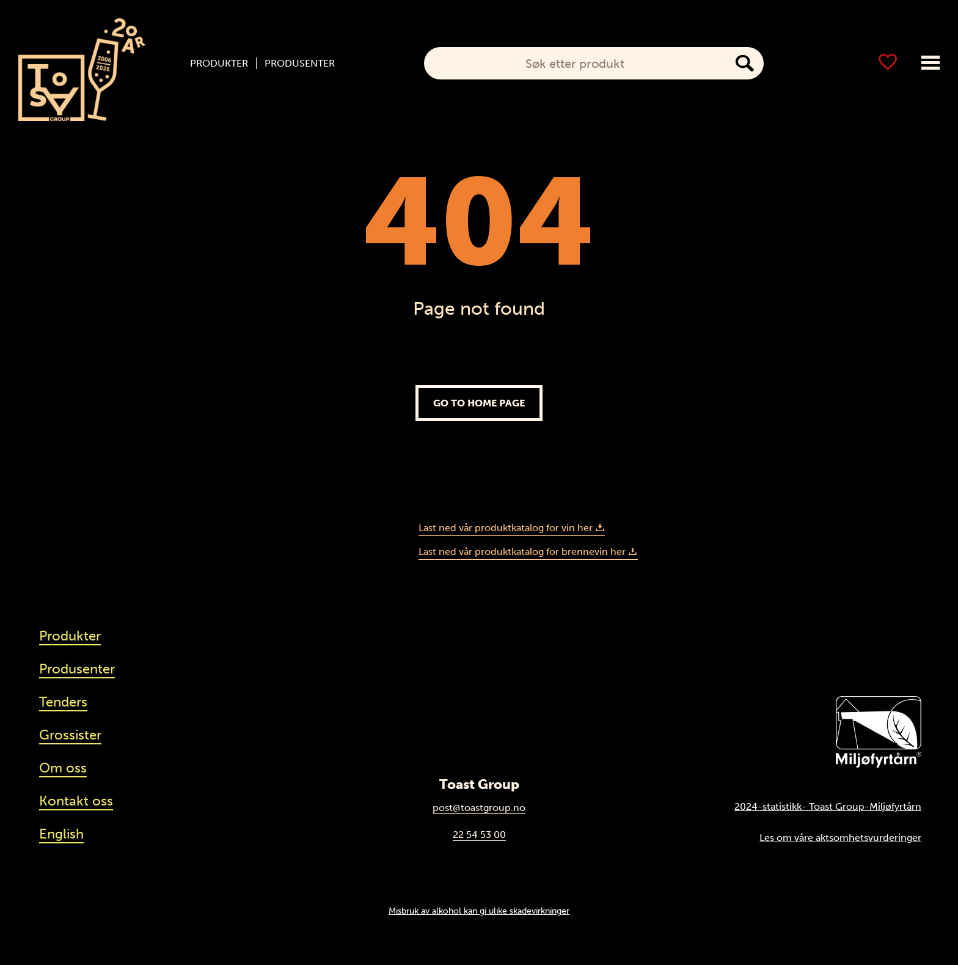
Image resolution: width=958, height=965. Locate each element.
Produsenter (300, 63)
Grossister (70, 735)
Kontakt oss (76, 801)
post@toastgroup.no (479, 807)
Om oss (63, 768)
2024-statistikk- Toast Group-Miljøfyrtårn (827, 806)
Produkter (219, 63)
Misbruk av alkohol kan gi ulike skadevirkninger (479, 910)
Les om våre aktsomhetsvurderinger (840, 837)
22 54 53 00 (479, 834)
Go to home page (479, 403)
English (61, 834)
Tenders (63, 702)
